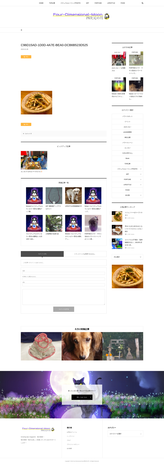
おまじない (127, 127)
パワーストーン (127, 142)
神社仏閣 (127, 137)
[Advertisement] (64, 75)
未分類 (127, 195)
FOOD (123, 3)
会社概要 (69, 448)
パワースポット (127, 116)
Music (127, 158)
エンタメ (127, 148)
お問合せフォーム (72, 432)
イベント (127, 121)
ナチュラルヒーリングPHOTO (71, 3)
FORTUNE (98, 3)
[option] (41, 346)
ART (87, 3)
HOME (41, 3)
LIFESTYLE (111, 3)
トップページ (70, 436)
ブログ (69, 440)
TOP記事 (52, 3)
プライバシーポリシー (73, 444)
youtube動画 (127, 132)
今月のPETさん (127, 153)
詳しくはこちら (82, 397)
